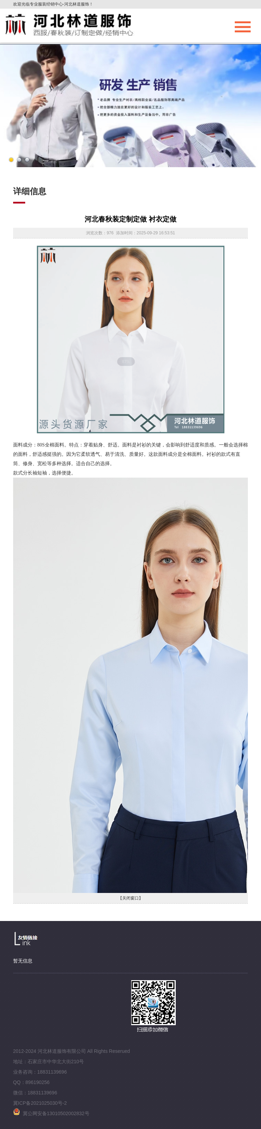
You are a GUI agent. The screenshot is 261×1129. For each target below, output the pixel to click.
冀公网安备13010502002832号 (51, 1113)
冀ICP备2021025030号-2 (40, 1103)
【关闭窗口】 (130, 898)
